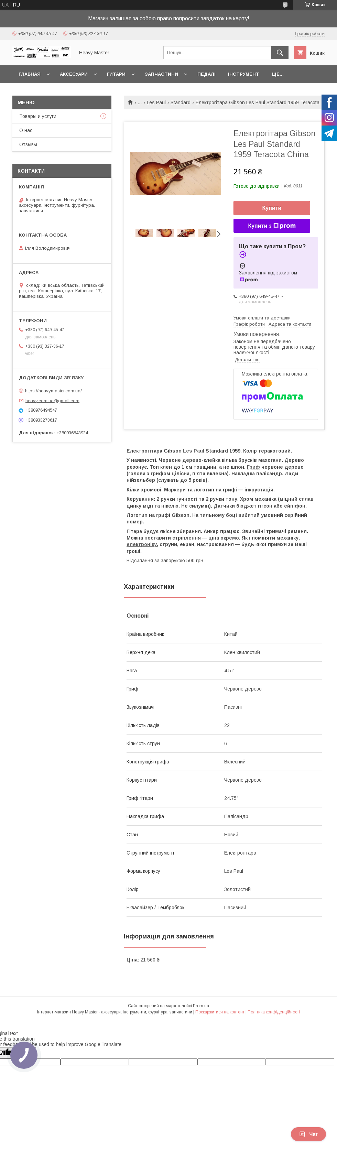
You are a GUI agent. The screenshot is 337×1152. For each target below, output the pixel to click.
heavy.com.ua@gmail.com (52, 400)
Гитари (116, 74)
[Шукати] (280, 52)
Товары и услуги (37, 116)
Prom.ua (201, 1005)
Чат (308, 1134)
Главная (30, 74)
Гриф (253, 467)
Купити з (271, 226)
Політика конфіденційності (274, 1012)
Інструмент (243, 74)
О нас (25, 130)
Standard (181, 102)
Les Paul (156, 102)
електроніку (142, 544)
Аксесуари (74, 74)
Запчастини (161, 74)
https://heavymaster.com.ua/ (53, 390)
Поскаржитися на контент (219, 1012)
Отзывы (28, 144)
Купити (272, 208)
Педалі (206, 74)
